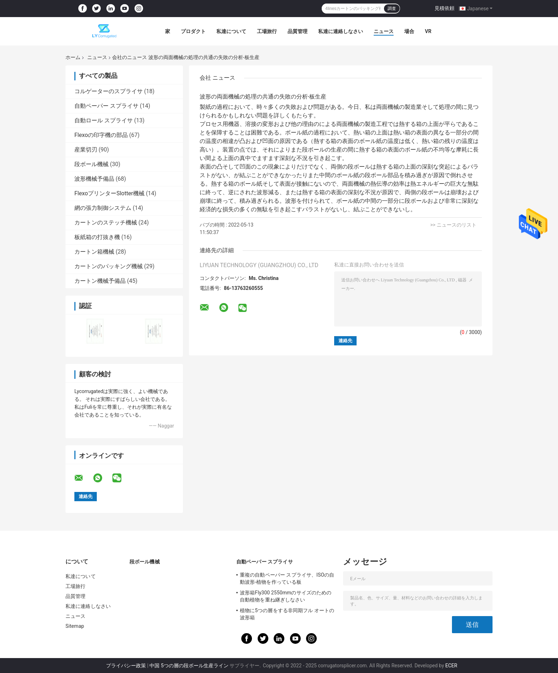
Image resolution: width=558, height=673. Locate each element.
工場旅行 (267, 31)
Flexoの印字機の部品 (101, 135)
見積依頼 (444, 8)
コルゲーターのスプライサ (108, 91)
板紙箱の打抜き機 (97, 237)
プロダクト (193, 31)
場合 (409, 31)
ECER (451, 665)
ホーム (72, 57)
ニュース (384, 31)
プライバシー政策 (126, 665)
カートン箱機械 (94, 251)
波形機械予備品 (94, 178)
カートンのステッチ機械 (105, 222)
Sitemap (74, 626)
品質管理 (297, 31)
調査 (392, 8)
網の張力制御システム (102, 208)
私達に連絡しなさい (340, 31)
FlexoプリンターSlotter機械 (109, 193)
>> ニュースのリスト (453, 225)
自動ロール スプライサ (103, 120)
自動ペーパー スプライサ (106, 105)
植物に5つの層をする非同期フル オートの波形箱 (287, 614)
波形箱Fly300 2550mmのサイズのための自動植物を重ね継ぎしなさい (285, 596)
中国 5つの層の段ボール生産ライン (188, 665)
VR (428, 31)
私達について (231, 31)
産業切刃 (85, 149)
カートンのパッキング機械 (108, 266)
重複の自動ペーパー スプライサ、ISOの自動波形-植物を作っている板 (287, 578)
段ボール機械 (91, 164)
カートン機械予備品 (100, 280)
